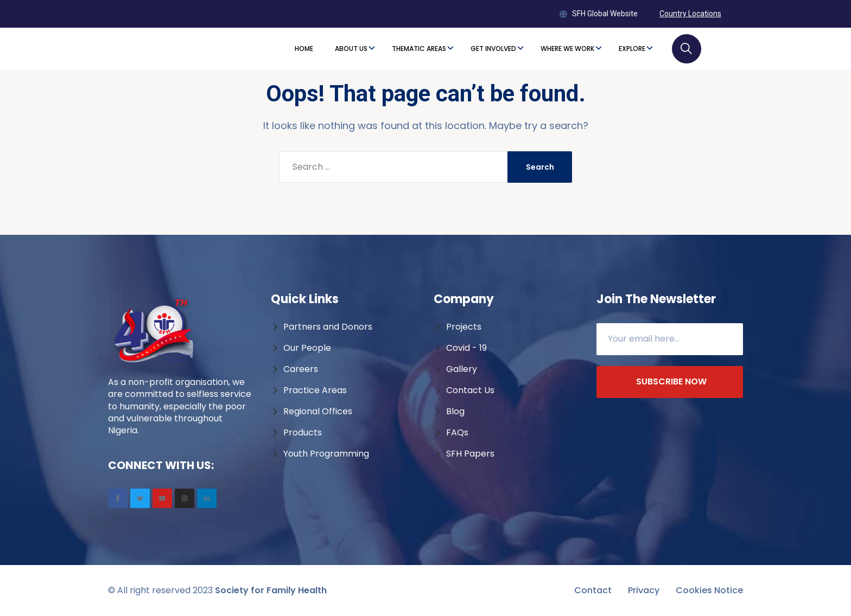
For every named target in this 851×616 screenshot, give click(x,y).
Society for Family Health (271, 590)
